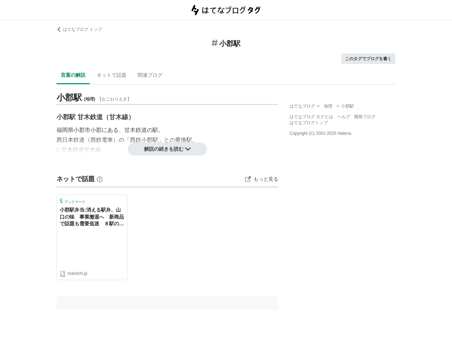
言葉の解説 (73, 75)
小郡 (96, 130)
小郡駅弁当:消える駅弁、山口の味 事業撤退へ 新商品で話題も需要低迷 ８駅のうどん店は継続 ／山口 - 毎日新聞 (92, 217)
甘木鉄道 (135, 130)
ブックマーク (72, 201)
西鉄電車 (101, 140)
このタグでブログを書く (368, 58)
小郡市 (81, 130)
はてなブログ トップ (79, 29)
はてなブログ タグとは (311, 116)
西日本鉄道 (70, 140)
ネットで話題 (111, 75)
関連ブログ (150, 75)
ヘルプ (343, 116)
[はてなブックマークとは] (99, 179)
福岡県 (64, 130)
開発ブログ (364, 116)
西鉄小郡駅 (144, 140)
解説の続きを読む (167, 149)
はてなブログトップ (309, 122)
